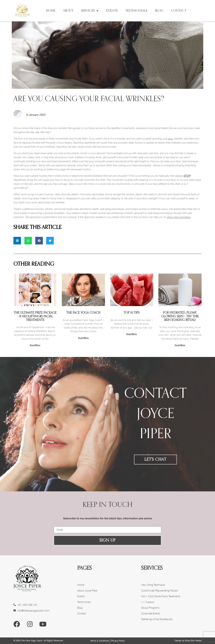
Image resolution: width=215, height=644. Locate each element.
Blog (159, 10)
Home (50, 10)
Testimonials (136, 10)
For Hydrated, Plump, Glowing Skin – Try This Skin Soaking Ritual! (180, 316)
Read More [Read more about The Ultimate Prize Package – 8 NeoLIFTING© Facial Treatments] (35, 345)
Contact (178, 10)
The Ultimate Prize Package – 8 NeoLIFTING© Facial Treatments (35, 316)
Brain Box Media (193, 640)
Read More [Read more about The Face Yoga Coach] (83, 338)
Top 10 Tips (131, 312)
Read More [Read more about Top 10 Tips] (131, 334)
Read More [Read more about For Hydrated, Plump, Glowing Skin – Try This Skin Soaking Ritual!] (180, 345)
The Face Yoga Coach (83, 312)
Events (112, 10)
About (68, 10)
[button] (17, 240)
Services (89, 10)
